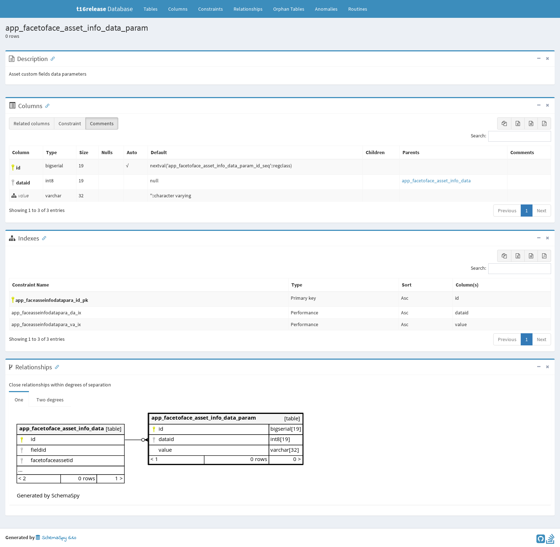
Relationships (248, 9)
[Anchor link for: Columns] (45, 105)
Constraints (210, 9)
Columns (178, 9)
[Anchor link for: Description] (51, 58)
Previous (507, 210)
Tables (153, 8)
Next (541, 210)
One (19, 399)
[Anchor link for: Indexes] (42, 237)
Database (104, 9)
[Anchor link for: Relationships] (55, 366)
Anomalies (326, 9)
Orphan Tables (288, 9)
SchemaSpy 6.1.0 (56, 538)
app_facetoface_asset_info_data (436, 180)
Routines (357, 9)
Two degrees (50, 399)
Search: (511, 136)
